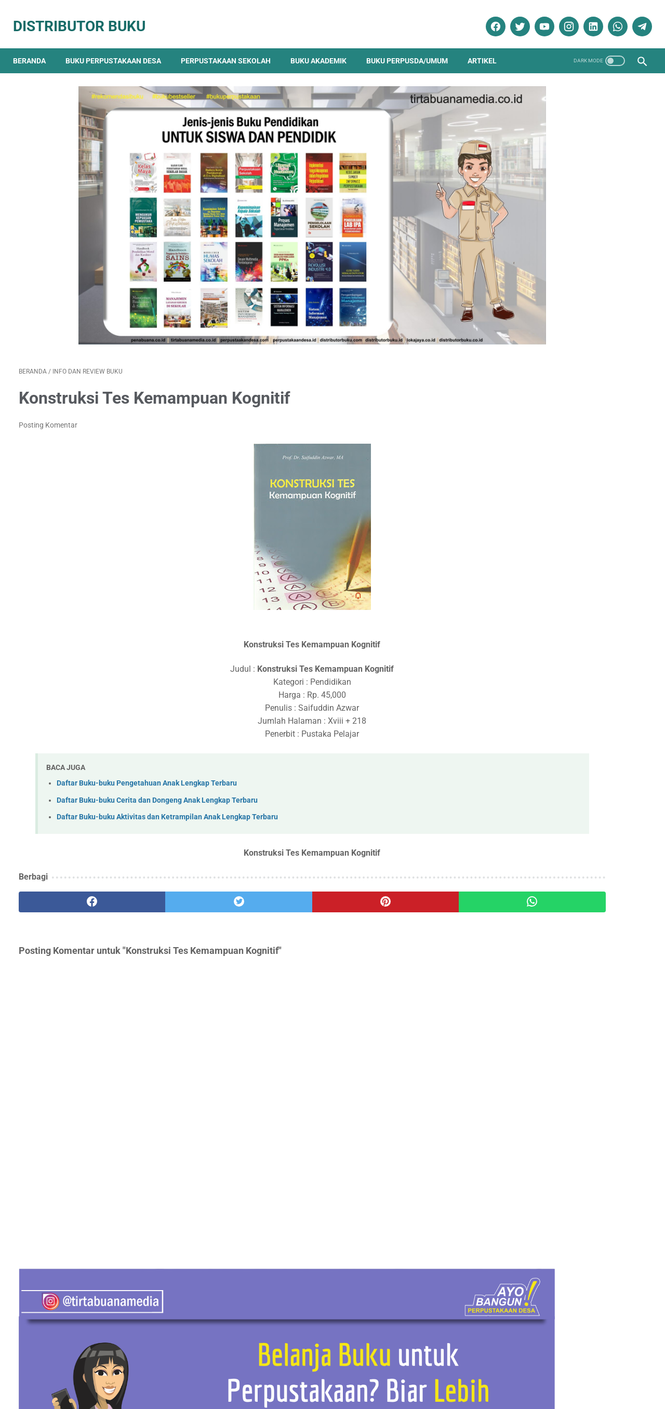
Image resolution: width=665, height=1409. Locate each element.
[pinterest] (282, 868)
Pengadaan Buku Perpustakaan (554, 1138)
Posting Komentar (48, 391)
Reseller (383, 1371)
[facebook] (488, 17)
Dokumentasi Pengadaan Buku (551, 1047)
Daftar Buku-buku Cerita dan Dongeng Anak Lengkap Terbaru (157, 766)
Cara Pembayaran (517, 1371)
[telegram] (635, 17)
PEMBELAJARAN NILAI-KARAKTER (551, 841)
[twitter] (513, 17)
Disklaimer (177, 1371)
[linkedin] (586, 17)
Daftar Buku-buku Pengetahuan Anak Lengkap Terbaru (147, 749)
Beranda (35, 47)
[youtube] (537, 17)
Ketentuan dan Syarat (442, 1371)
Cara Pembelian (335, 1371)
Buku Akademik (324, 47)
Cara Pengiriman (584, 1371)
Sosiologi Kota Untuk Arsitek (538, 673)
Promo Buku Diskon (530, 1156)
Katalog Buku (521, 1102)
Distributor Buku (85, 16)
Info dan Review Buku (538, 1083)
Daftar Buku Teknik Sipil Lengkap (547, 557)
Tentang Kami (128, 1371)
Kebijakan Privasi (232, 1371)
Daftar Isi (285, 1371)
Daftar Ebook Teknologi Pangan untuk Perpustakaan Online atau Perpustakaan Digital (561, 905)
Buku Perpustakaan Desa (119, 47)
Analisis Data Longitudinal (533, 789)
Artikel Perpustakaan (532, 1010)
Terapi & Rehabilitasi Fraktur (538, 440)
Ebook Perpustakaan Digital (547, 1065)
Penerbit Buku (522, 1120)
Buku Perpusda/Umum (413, 47)
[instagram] (562, 17)
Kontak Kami (75, 1371)
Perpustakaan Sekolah (231, 47)
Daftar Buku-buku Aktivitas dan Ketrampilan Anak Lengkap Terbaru (167, 783)
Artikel (487, 47)
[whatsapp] (611, 17)
